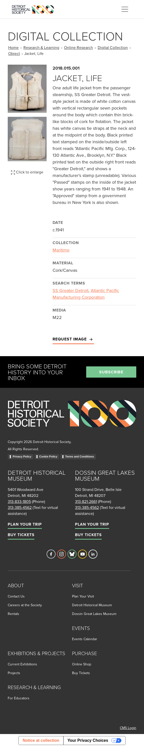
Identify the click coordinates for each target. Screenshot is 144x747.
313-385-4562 (20, 507)
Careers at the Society (25, 604)
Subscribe (111, 372)
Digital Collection (113, 47)
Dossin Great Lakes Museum (94, 613)
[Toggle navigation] (125, 9)
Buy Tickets (21, 535)
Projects (14, 672)
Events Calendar (84, 638)
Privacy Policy (22, 456)
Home (13, 47)
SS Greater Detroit (70, 290)
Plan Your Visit (83, 596)
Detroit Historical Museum (92, 604)
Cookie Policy (48, 456)
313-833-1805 (19, 501)
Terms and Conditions (79, 456)
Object (14, 53)
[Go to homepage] (72, 419)
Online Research (78, 47)
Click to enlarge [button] (27, 172)
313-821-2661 (86, 501)
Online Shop (81, 664)
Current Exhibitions (22, 664)
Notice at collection (41, 740)
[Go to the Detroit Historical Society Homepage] (35, 8)
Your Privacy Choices (88, 740)
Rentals (13, 613)
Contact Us (16, 596)
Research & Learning (41, 47)
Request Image (73, 339)
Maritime (61, 250)
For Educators (18, 698)
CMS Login (128, 727)
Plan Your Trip (25, 524)
